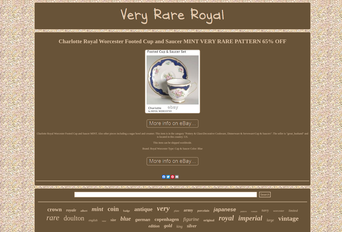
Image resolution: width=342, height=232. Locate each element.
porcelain (203, 210)
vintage (288, 218)
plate (176, 210)
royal (226, 218)
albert (83, 210)
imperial (250, 218)
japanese (225, 209)
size (113, 220)
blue (125, 218)
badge (126, 210)
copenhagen (167, 219)
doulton (74, 218)
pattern (243, 211)
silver (192, 225)
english (93, 220)
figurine (191, 219)
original (208, 220)
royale (71, 210)
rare (52, 217)
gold (168, 225)
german (142, 219)
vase (104, 221)
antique (143, 209)
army (188, 210)
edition (154, 226)
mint (97, 209)
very (163, 208)
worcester (278, 210)
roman (254, 211)
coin (113, 208)
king (179, 226)
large (270, 220)
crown (54, 209)
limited (293, 210)
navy (265, 210)
